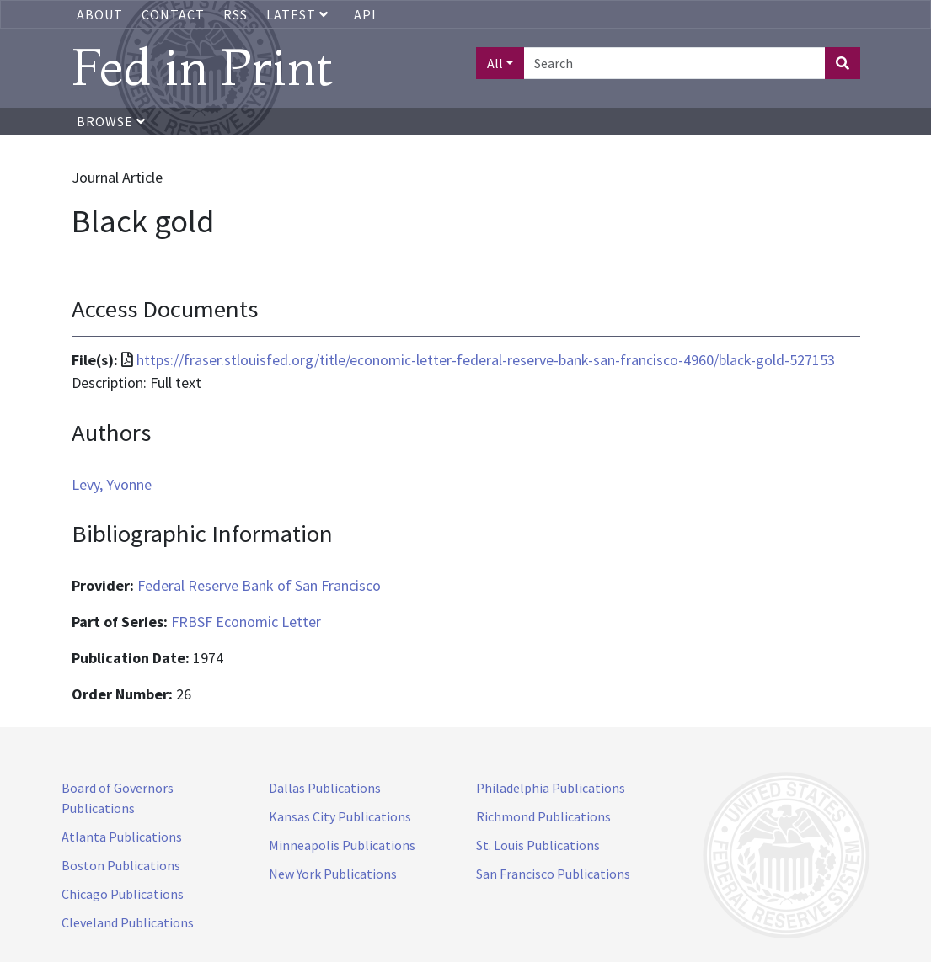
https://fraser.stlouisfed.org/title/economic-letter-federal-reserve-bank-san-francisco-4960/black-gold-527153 (485, 359)
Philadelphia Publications (550, 787)
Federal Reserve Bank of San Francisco (259, 585)
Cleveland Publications (128, 922)
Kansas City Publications (340, 816)
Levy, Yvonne (112, 484)
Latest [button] (299, 14)
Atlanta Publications (122, 836)
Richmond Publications (543, 816)
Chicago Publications (123, 893)
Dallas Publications (325, 787)
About (100, 14)
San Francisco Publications (553, 873)
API (365, 14)
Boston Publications (121, 865)
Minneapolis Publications (342, 845)
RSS (235, 14)
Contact (173, 14)
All (495, 63)
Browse (111, 121)
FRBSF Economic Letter (246, 621)
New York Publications (333, 873)
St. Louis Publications (538, 845)
